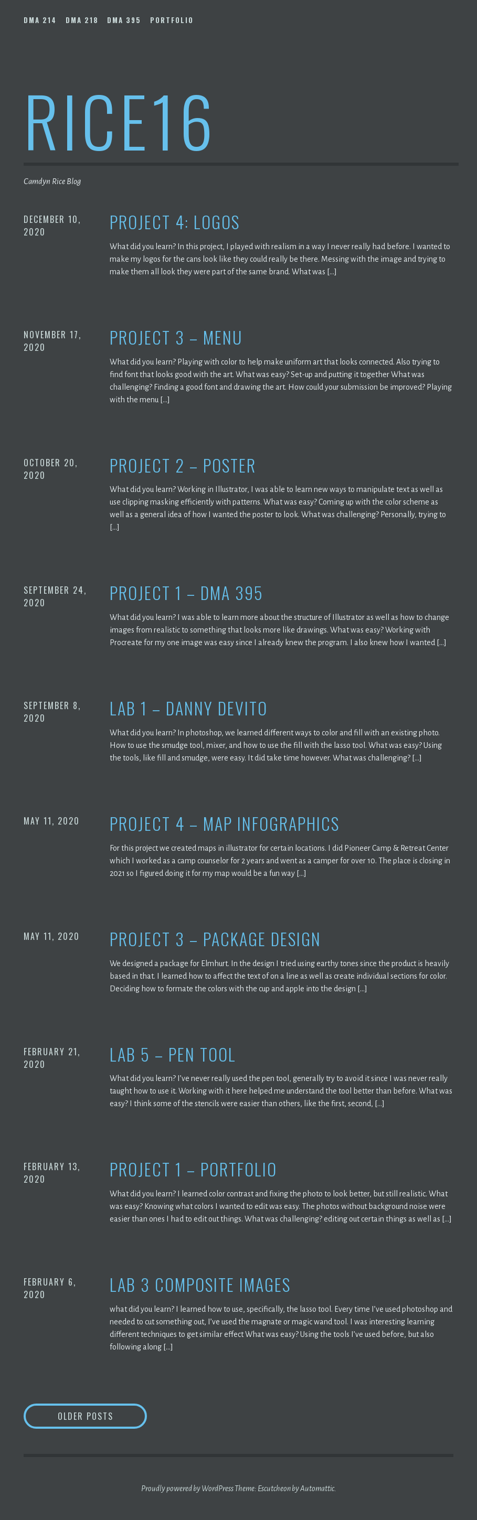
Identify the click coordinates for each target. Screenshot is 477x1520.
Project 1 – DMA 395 (186, 593)
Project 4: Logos (175, 222)
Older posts (85, 1416)
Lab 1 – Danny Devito (189, 708)
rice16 (120, 119)
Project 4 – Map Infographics (225, 824)
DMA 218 (82, 20)
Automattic (317, 1488)
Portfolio (172, 20)
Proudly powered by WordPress (187, 1488)
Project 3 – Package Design (215, 939)
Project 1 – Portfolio (193, 1169)
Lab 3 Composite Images (200, 1285)
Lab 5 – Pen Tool (173, 1054)
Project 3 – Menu (176, 337)
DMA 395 (124, 20)
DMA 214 (40, 20)
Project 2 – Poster (183, 465)
